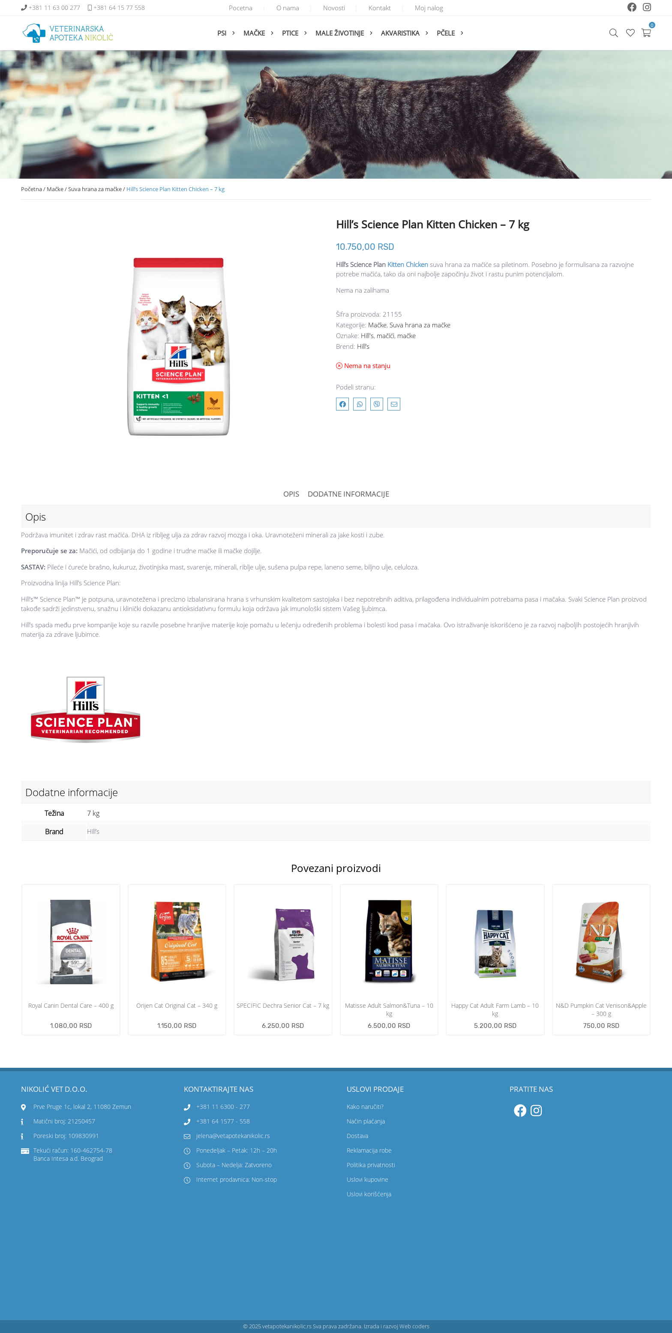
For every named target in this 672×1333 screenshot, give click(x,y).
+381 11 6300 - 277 (223, 1107)
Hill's (367, 336)
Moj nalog (436, 7)
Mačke (254, 33)
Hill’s (363, 346)
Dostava (357, 1136)
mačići (385, 336)
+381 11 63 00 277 (55, 8)
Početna (31, 189)
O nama (284, 7)
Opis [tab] (291, 494)
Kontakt (383, 7)
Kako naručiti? (365, 1107)
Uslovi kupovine (367, 1180)
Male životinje (339, 33)
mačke (406, 336)
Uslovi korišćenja (369, 1194)
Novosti (334, 7)
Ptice (290, 33)
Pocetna (234, 7)
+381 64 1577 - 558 (223, 1121)
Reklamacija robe (369, 1151)
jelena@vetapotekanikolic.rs (227, 1136)
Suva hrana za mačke (95, 189)
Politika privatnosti (371, 1165)
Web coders (414, 1326)
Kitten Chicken (407, 264)
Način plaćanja (366, 1121)
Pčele (446, 33)
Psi (221, 33)
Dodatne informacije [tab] (348, 494)
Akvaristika (400, 33)
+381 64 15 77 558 (119, 8)
